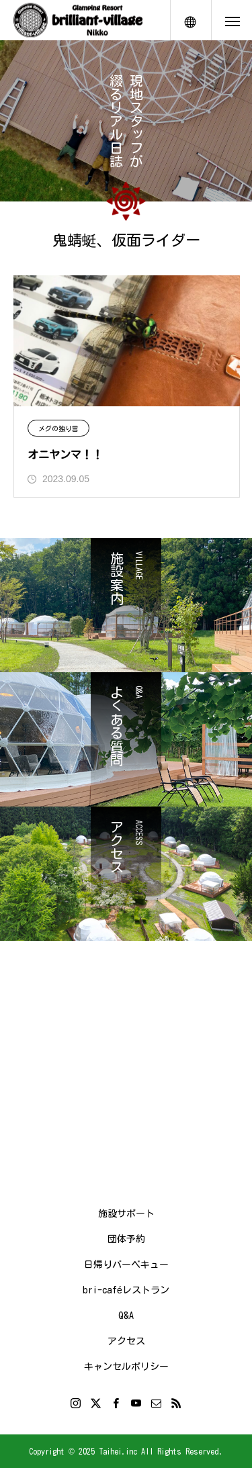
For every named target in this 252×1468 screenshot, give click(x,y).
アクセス (126, 1341)
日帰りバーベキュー (126, 1264)
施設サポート (126, 1213)
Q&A (126, 1315)
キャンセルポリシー (126, 1366)
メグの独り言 (58, 428)
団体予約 (126, 1239)
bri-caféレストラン (126, 1290)
